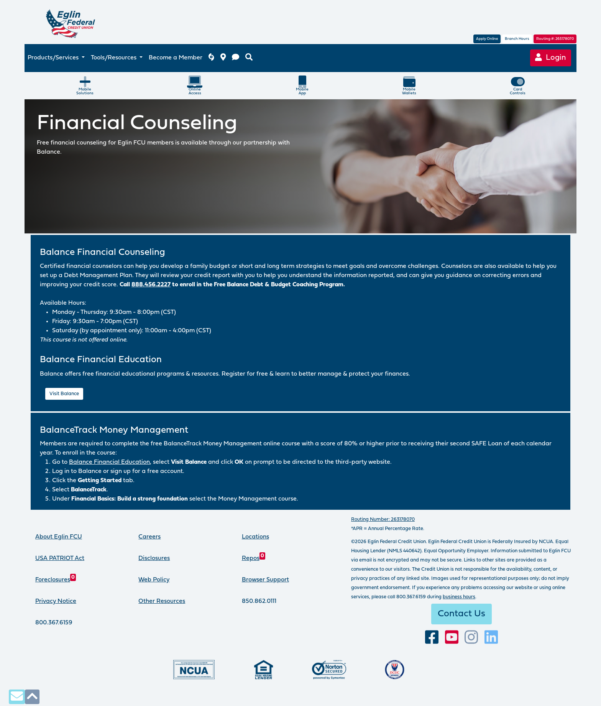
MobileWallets (409, 85)
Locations (255, 537)
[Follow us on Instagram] (471, 637)
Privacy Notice (55, 601)
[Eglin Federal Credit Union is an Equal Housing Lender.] (263, 669)
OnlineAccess (194, 85)
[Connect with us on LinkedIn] (491, 637)
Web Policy (153, 580)
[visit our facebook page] (432, 637)
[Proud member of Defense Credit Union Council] (394, 669)
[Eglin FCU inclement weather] (211, 58)
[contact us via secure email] (17, 696)
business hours (459, 596)
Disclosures (154, 558)
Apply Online (487, 39)
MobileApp (302, 85)
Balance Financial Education (109, 462)
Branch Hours (517, 39)
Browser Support (265, 580)
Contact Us (461, 614)
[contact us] (235, 58)
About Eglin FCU (58, 537)
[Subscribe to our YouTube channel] (452, 637)
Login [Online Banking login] (550, 57)
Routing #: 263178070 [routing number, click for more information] (555, 39)
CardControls (517, 85)
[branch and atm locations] (223, 58)
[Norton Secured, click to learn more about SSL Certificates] (329, 669)
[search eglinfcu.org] (249, 58)
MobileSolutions (85, 85)
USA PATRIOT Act (59, 558)
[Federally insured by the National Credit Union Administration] (194, 669)
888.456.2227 (151, 285)
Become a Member (175, 58)
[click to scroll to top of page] (32, 696)
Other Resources (161, 601)
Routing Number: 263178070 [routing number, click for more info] (383, 519)
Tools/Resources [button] (114, 58)
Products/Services (54, 58)
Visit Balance (64, 393)
